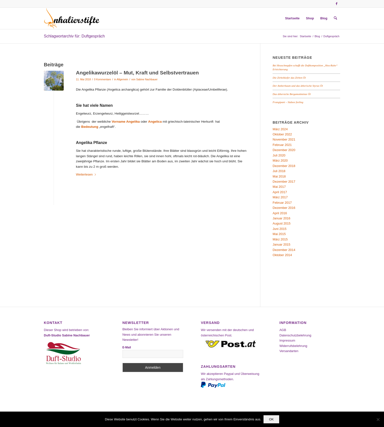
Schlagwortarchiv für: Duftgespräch (74, 36)
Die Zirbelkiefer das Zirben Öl (289, 77)
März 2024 (280, 129)
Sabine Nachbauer (146, 79)
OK (271, 419)
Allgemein (122, 79)
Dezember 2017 (284, 181)
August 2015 (281, 223)
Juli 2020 (279, 155)
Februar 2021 (282, 145)
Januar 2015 (281, 244)
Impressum (287, 340)
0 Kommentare (102, 79)
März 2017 (280, 197)
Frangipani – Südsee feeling (288, 102)
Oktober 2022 (282, 134)
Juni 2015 (279, 229)
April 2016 (280, 213)
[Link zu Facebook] (336, 3)
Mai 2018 (279, 176)
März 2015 (280, 239)
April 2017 (280, 192)
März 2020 (280, 160)
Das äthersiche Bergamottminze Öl (292, 94)
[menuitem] (292, 18)
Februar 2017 (282, 202)
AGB (282, 330)
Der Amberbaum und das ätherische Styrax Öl (298, 85)
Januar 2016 (281, 218)
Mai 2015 (279, 234)
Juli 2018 (279, 171)
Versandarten (288, 351)
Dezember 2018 (284, 166)
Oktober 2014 (282, 255)
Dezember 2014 (284, 250)
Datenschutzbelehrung (295, 335)
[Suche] (335, 18)
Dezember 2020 (284, 150)
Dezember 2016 (284, 208)
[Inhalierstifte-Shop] (72, 18)
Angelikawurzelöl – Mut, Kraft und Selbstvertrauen (137, 72)
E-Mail (126, 347)
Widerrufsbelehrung (293, 346)
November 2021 (284, 139)
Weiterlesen (86, 174)
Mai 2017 (279, 187)
